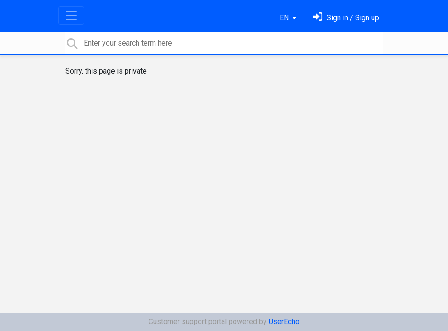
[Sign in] (346, 17)
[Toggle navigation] (71, 15)
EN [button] (285, 17)
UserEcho (284, 321)
